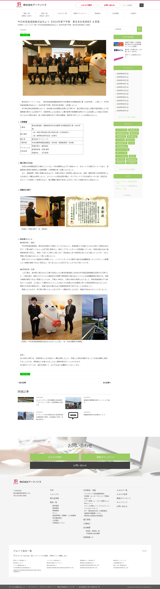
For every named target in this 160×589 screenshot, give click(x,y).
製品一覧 (53, 502)
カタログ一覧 (62, 13)
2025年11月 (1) (122, 89)
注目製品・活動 (89, 490)
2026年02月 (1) (122, 83)
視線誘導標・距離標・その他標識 (64, 515)
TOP (52, 490)
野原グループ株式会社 (18, 560)
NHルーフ (87, 498)
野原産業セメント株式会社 (86, 560)
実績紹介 (98, 13)
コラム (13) (120, 137)
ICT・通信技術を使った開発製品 (95, 510)
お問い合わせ (109, 5)
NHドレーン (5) (121, 150)
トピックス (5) (121, 183)
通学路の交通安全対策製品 (93, 515)
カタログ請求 (86, 5)
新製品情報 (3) (131, 157)
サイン (54, 512)
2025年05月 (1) (122, 105)
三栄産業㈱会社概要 (93, 533)
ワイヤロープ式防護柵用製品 (94, 493)
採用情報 (86, 537)
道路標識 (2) (120, 160)
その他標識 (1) (131, 160)
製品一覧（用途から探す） (44, 14)
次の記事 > (107, 382)
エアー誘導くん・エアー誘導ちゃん (96, 500)
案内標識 (55, 505)
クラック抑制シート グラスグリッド (97, 505)
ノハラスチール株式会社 (53, 560)
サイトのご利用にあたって (17, 586)
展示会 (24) (134, 130)
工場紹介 (133, 13)
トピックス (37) (121, 127)
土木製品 (55, 520)
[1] (33, 176)
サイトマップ (122, 502)
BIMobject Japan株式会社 (86, 562)
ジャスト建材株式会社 (18, 565)
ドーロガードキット (91, 508)
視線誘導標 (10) (121, 140)
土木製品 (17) (121, 134)
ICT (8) (131, 140)
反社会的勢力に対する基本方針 (88, 586)
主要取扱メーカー (58, 522)
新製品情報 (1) (132, 183)
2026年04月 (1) (122, 76)
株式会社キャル (17, 562)
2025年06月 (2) (122, 102)
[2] (98, 176)
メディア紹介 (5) (122, 153)
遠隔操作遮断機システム (92, 513)
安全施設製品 (57, 517)
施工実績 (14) (132, 134)
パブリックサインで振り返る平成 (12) (127, 179)
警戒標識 (55, 510)
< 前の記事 (21, 382)
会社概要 (115, 13)
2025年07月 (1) (122, 98)
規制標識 (55, 508)
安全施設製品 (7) (122, 143)
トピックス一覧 (29, 25)
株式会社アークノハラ (118, 560)
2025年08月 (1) (122, 95)
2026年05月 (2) (122, 73)
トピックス (23, 33)
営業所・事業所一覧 (93, 530)
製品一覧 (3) (120, 157)
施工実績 (86, 519)
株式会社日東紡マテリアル (53, 562)
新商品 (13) (130, 137)
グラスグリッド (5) (122, 147)
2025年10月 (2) (122, 92)
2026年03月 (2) (122, 80)
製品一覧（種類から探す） (26, 14)
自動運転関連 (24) (122, 130)
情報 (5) (132, 153)
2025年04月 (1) (122, 108)
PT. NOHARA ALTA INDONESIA (21, 567)
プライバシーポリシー (47, 586)
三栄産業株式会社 (117, 562)
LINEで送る (25, 35)
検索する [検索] (142, 5)
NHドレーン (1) (121, 186)
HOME (20, 25)
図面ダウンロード (80, 13)
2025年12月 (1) (122, 86)
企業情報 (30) (133, 127)
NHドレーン (88, 503)
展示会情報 (54, 498)
